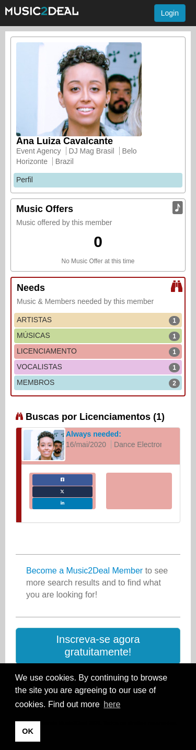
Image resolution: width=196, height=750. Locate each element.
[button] (98, 646)
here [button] (111, 704)
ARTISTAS (98, 320)
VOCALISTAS (98, 367)
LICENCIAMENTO (98, 351)
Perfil (24, 179)
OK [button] (27, 731)
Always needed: (93, 434)
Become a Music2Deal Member (84, 570)
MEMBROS (98, 383)
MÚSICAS (98, 336)
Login (170, 13)
